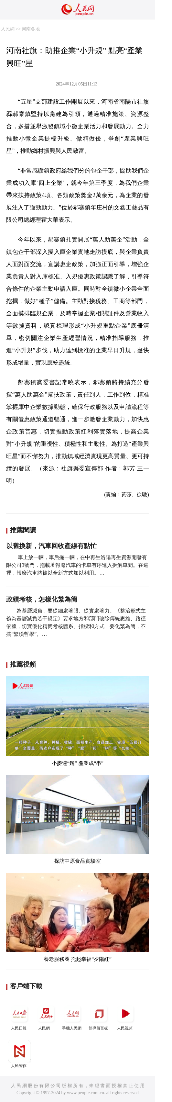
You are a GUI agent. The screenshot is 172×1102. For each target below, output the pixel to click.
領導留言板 (99, 1016)
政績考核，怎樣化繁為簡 (41, 599)
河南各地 (31, 29)
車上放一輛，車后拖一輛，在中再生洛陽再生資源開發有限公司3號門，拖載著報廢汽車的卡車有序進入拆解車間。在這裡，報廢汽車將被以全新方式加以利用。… (77, 565)
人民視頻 (125, 1016)
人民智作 (19, 1054)
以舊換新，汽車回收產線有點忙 (51, 545)
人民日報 (19, 1016)
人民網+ (46, 1016)
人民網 (8, 29)
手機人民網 (72, 1016)
